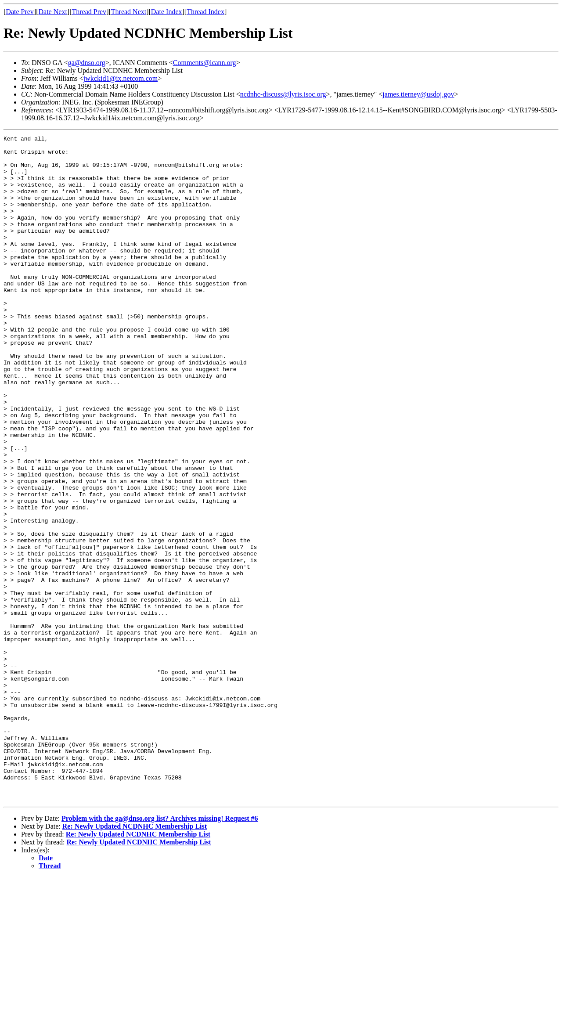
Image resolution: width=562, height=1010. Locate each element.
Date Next (53, 11)
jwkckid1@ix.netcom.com (120, 78)
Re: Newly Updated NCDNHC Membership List (134, 959)
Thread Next (128, 11)
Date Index (166, 11)
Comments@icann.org (204, 62)
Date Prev (20, 11)
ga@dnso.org (86, 62)
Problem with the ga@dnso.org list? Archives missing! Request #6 (159, 951)
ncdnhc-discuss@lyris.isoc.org (283, 94)
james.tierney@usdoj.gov (418, 94)
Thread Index (205, 11)
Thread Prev (89, 11)
